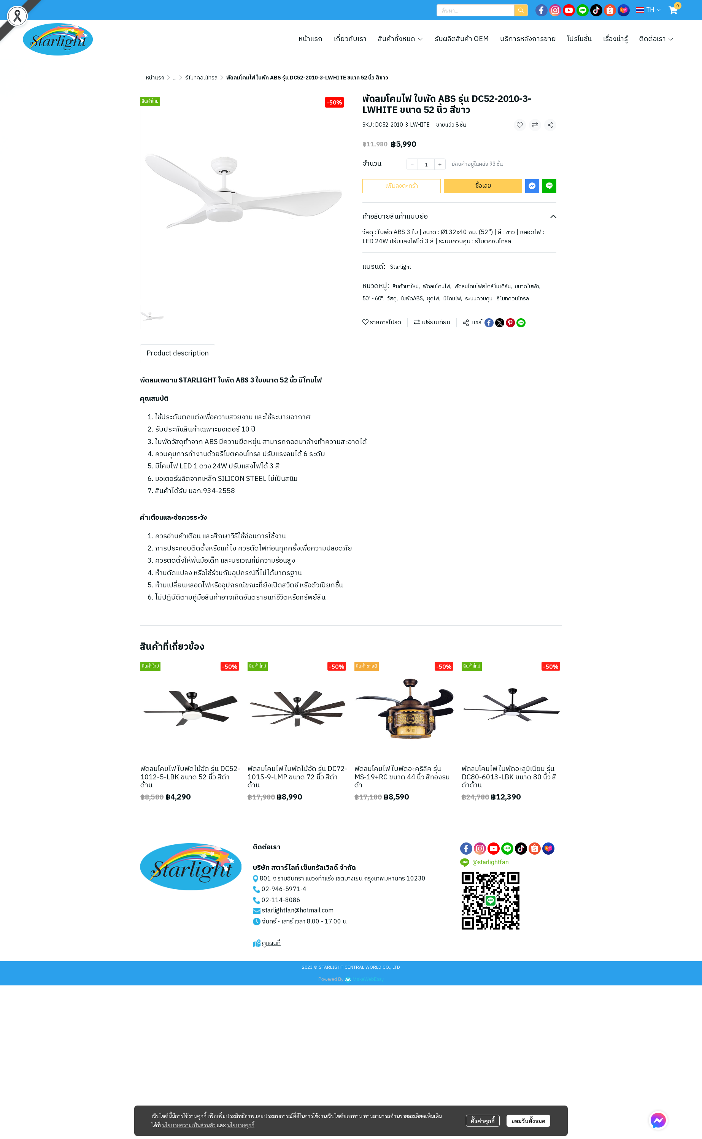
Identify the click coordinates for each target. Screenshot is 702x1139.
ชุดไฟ (433, 299)
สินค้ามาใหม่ (406, 286)
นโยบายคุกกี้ (240, 1125)
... (174, 77)
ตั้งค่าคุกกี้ (483, 1120)
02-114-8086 (281, 900)
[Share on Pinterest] (510, 322)
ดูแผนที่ (271, 943)
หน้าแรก (155, 77)
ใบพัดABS (412, 299)
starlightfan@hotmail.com (298, 911)
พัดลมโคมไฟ (437, 286)
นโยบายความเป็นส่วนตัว (189, 1125)
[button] (482, 10)
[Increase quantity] (440, 164)
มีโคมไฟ (452, 299)
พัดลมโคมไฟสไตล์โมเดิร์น (483, 286)
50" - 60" (373, 299)
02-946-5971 (281, 889)
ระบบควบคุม (479, 299)
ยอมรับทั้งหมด (528, 1120)
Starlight (400, 267)
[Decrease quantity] (412, 164)
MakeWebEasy (368, 980)
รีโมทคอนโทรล (201, 77)
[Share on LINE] (521, 322)
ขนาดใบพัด (527, 286)
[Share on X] (499, 322)
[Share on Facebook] (489, 322)
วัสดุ (392, 299)
